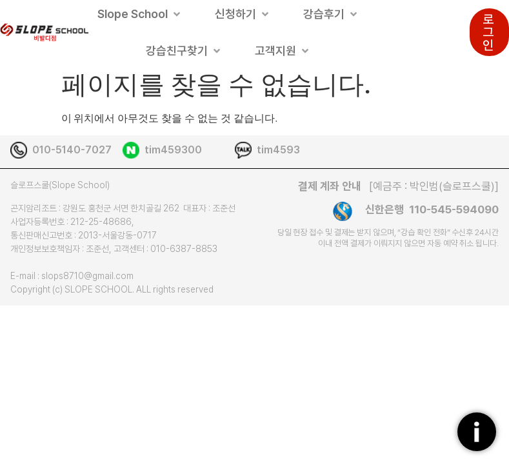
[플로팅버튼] (476, 431)
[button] (140, 14)
